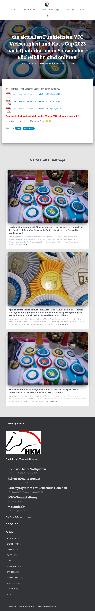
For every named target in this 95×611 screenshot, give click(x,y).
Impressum (12, 606)
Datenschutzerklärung (47, 606)
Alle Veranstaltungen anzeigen (18, 516)
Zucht (9, 593)
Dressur (10, 549)
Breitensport (13, 543)
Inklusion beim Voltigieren (29, 468)
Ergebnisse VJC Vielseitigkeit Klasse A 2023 (32, 108)
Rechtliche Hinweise (26, 606)
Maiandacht (17, 506)
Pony (18, 128)
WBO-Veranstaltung (23, 496)
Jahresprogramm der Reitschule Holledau (40, 487)
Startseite (15, 10)
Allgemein (11, 537)
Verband (30, 10)
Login (82, 10)
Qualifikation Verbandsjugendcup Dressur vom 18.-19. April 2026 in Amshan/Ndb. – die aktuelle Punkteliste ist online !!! (43, 390)
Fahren (10, 554)
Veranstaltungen (50, 10)
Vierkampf (11, 582)
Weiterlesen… (23, 244)
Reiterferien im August (25, 478)
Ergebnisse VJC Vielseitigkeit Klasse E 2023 (32, 101)
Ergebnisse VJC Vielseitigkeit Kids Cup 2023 (32, 94)
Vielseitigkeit (28, 128)
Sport (70, 10)
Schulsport (12, 565)
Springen (11, 571)
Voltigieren (12, 588)
